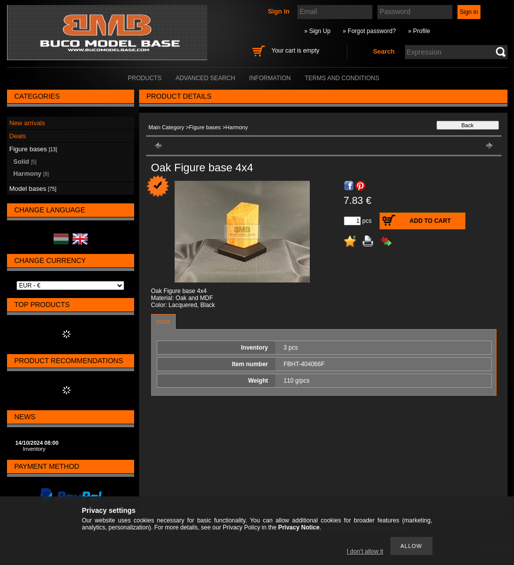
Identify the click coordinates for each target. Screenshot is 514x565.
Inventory (34, 449)
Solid (25, 161)
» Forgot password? (369, 31)
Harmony (31, 173)
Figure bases (205, 127)
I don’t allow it (365, 551)
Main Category (167, 127)
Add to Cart (429, 220)
